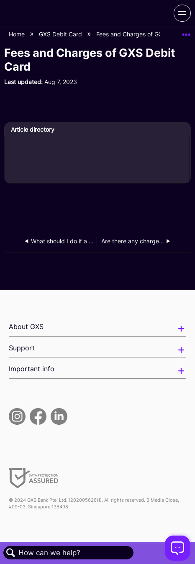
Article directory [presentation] (32, 129)
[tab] (97, 129)
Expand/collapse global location (186, 32)
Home (17, 34)
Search (10, 552)
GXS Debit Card (61, 34)
